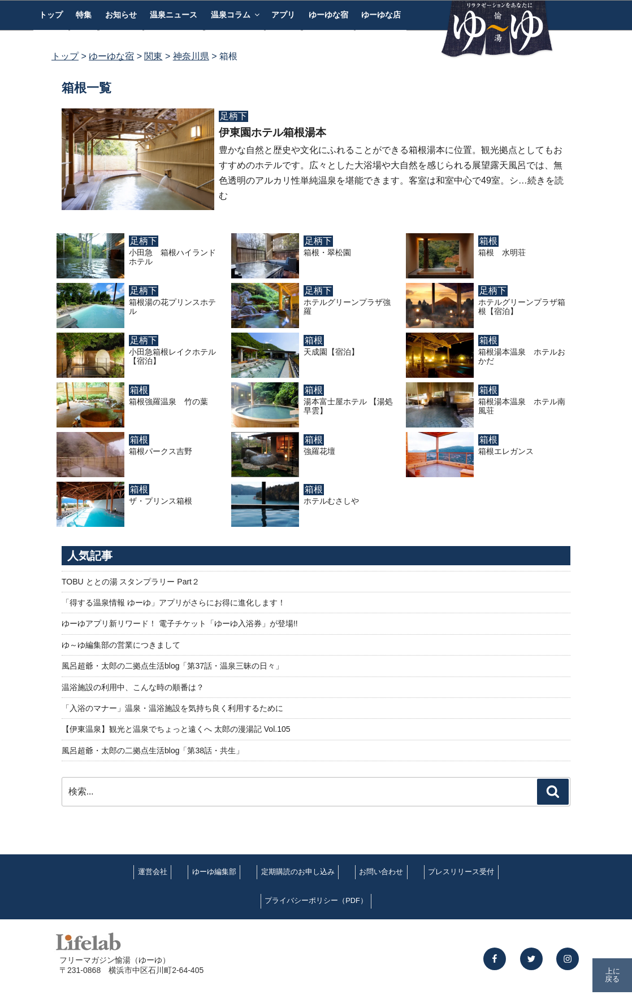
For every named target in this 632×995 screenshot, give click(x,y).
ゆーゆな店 (381, 14)
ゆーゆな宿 (328, 14)
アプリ (283, 14)
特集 (84, 14)
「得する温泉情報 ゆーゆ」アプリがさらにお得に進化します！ (173, 602)
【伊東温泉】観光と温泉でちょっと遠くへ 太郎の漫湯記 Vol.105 (176, 729)
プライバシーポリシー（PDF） (316, 900)
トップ (51, 14)
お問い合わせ (381, 871)
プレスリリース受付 (461, 871)
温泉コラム (236, 14)
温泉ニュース (173, 14)
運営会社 (152, 871)
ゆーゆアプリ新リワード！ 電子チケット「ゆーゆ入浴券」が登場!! (180, 623)
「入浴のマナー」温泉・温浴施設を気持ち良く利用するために (172, 708)
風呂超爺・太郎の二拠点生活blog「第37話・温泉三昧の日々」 (172, 665)
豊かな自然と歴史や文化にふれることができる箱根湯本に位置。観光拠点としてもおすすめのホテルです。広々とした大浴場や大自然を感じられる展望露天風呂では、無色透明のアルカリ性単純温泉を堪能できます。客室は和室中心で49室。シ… (390, 165)
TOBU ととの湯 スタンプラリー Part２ (131, 581)
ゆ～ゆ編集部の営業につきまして (121, 644)
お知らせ (121, 14)
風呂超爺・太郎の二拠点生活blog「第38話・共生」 (153, 750)
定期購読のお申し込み (298, 871)
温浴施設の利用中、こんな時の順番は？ (133, 687)
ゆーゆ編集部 (214, 871)
